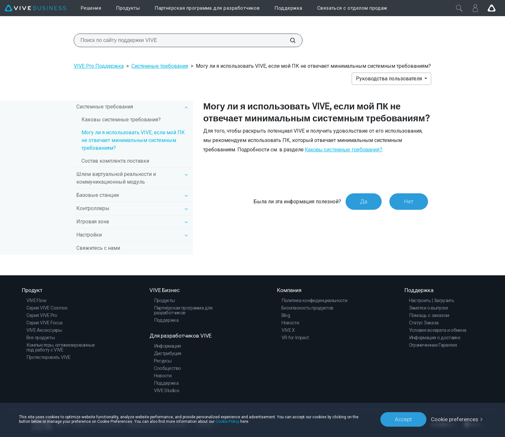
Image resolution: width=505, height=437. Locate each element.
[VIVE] (35, 8)
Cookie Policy (227, 421)
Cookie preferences (454, 419)
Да (363, 201)
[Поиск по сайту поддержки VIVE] (289, 40)
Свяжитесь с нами (98, 248)
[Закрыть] (459, 8)
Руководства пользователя (389, 79)
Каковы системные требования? (121, 120)
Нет (409, 201)
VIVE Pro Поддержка (99, 66)
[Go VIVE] (491, 8)
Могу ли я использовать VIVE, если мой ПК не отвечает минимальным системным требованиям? (133, 140)
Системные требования (159, 66)
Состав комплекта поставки (115, 161)
